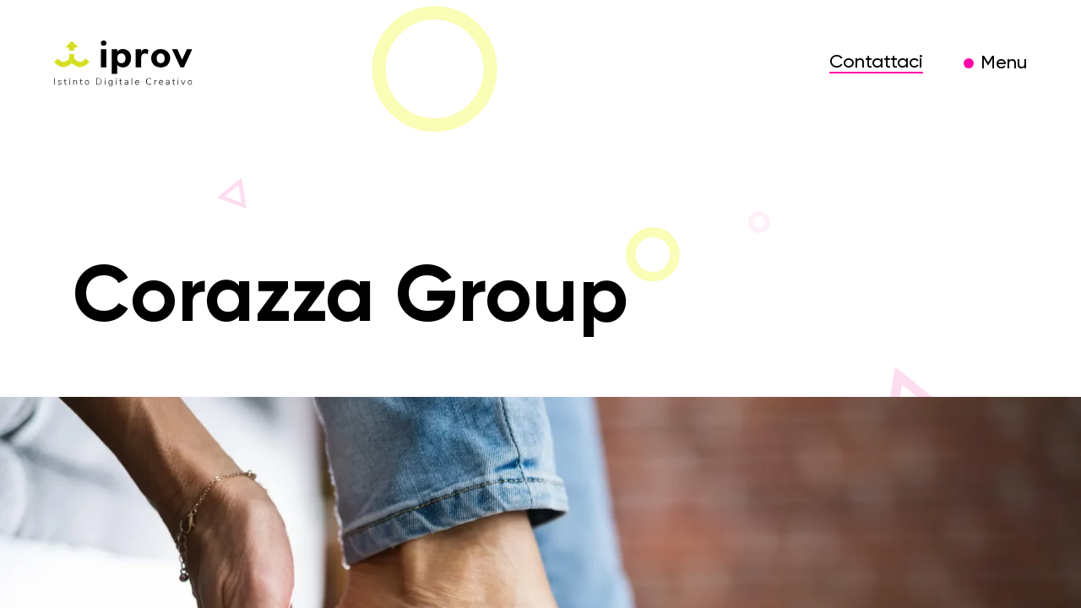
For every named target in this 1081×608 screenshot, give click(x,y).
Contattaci (876, 62)
